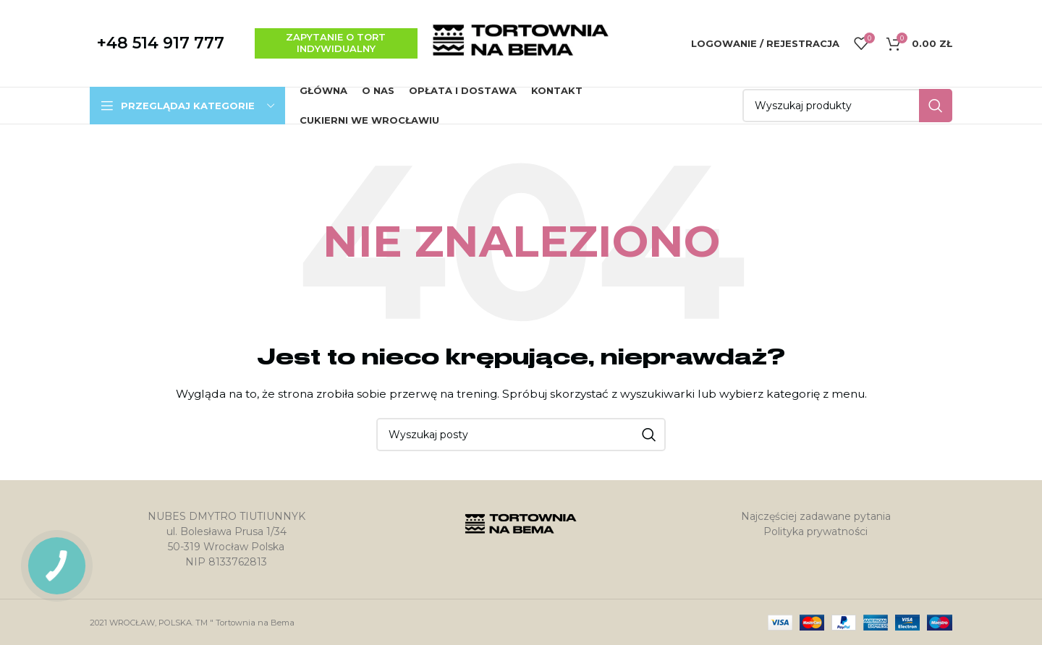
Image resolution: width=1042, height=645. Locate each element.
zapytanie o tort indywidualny (336, 42)
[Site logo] (521, 42)
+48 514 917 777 (160, 43)
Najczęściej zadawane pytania (816, 516)
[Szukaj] (847, 105)
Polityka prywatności (815, 531)
